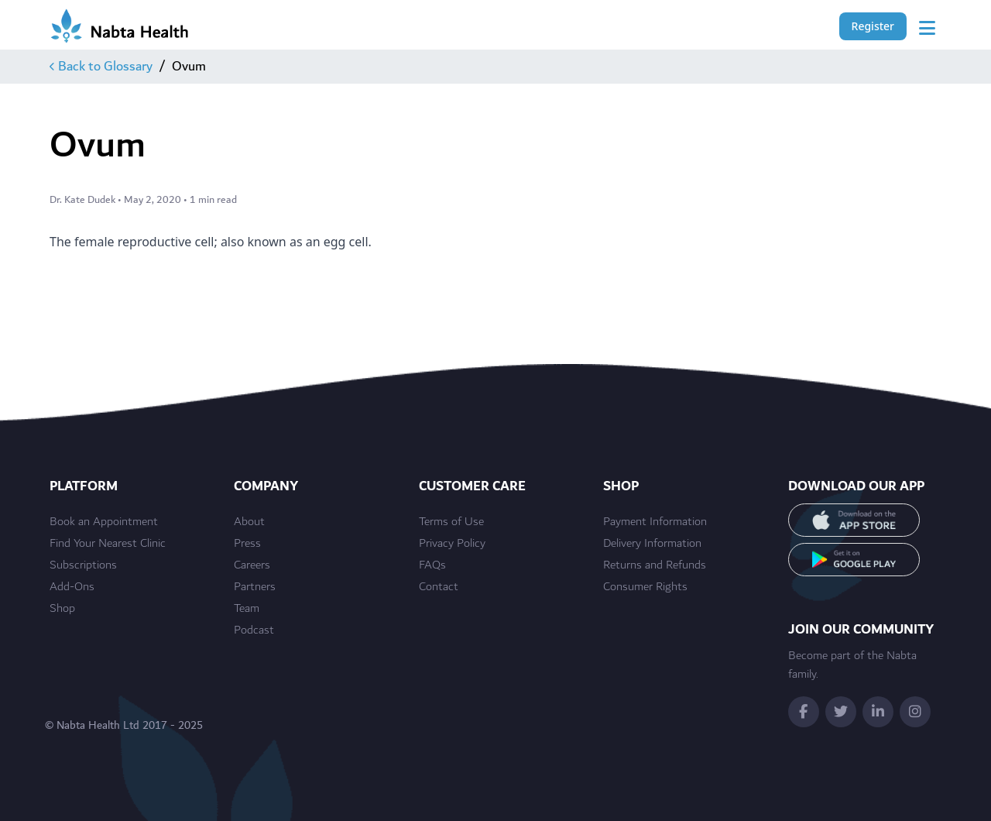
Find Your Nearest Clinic (108, 543)
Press (247, 543)
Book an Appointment (104, 522)
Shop (62, 608)
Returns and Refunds (654, 565)
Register (873, 26)
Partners (255, 587)
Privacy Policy (452, 543)
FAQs (432, 565)
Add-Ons (72, 587)
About (249, 522)
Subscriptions (83, 565)
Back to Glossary (101, 66)
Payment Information (655, 522)
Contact (438, 587)
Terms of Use (451, 522)
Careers (252, 565)
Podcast (254, 630)
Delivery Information (652, 543)
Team (246, 608)
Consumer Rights (645, 587)
